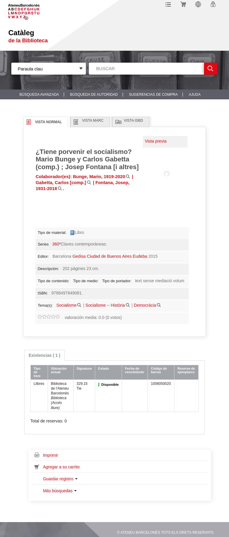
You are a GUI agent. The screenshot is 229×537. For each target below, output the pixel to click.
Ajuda (194, 94)
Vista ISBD (133, 120)
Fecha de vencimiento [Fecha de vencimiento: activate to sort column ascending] (134, 370)
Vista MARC (92, 120)
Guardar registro (60, 478)
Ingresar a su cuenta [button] (214, 5)
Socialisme (66, 305)
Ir (210, 69)
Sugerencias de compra (153, 94)
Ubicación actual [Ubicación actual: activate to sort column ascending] (59, 370)
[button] (169, 5)
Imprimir (50, 455)
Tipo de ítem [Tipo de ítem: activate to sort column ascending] (37, 372)
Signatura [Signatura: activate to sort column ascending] (84, 368)
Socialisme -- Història (105, 305)
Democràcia (145, 305)
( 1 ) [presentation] (44, 355)
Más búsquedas (60, 490)
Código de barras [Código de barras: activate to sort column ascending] (159, 370)
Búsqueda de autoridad (94, 94)
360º (56, 244)
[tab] (44, 355)
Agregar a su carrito (61, 467)
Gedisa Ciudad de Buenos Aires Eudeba (109, 256)
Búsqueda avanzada (39, 94)
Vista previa (156, 141)
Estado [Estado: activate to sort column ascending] (103, 368)
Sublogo (28, 10)
